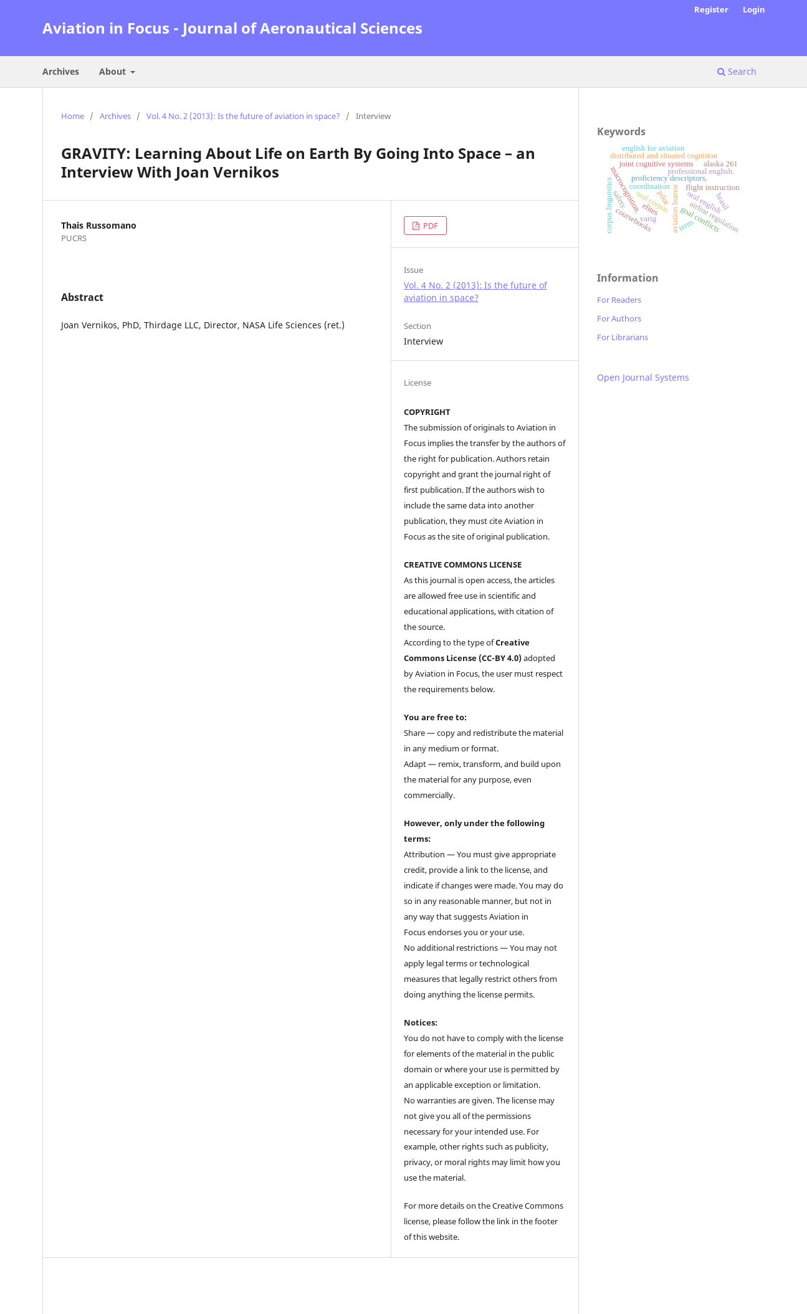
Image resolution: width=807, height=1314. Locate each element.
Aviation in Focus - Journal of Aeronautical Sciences (232, 27)
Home (72, 115)
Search (737, 71)
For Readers (619, 299)
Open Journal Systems (643, 377)
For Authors (619, 318)
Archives (60, 71)
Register (711, 9)
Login (754, 9)
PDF (429, 225)
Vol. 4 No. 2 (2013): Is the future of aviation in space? (243, 115)
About (113, 71)
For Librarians (622, 337)
